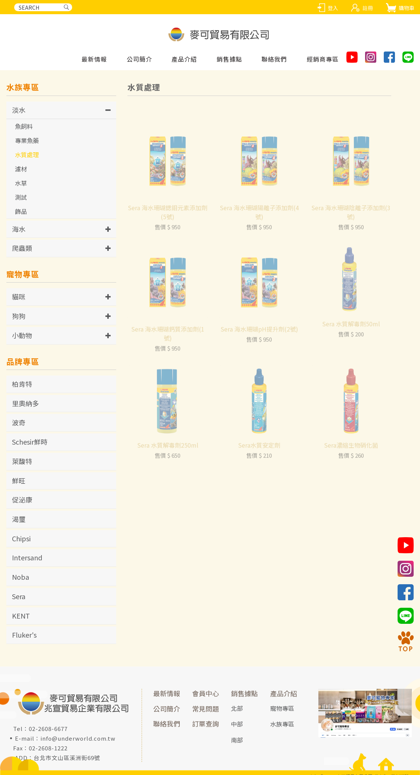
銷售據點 (244, 693)
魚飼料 (24, 126)
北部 (237, 708)
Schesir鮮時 (29, 441)
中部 (237, 723)
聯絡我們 (166, 723)
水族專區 (282, 723)
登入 (333, 8)
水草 (21, 182)
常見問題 (205, 708)
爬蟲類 (22, 248)
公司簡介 (166, 708)
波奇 (18, 422)
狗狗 (18, 316)
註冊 (367, 8)
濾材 (21, 168)
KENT (21, 615)
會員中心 (205, 693)
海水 (18, 229)
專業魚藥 (27, 140)
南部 (237, 739)
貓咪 (18, 296)
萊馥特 (22, 461)
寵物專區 (282, 708)
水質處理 (27, 154)
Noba (20, 577)
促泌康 (22, 499)
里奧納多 (25, 403)
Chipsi (21, 538)
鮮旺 (18, 480)
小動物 (22, 335)
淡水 (18, 110)
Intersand (27, 557)
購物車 (406, 8)
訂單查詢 (205, 723)
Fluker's (24, 634)
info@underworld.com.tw (77, 738)
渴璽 (18, 519)
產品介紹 (283, 693)
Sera (18, 596)
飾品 (21, 211)
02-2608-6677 (48, 728)
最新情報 (166, 693)
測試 (21, 197)
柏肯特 (22, 384)
